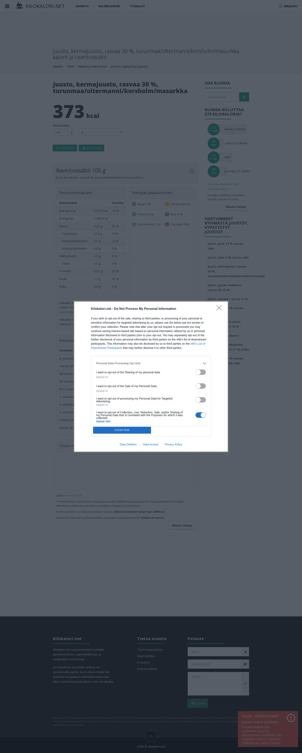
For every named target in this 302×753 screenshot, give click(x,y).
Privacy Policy (173, 444)
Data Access (151, 444)
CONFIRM (122, 430)
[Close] (220, 309)
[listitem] (151, 363)
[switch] (200, 372)
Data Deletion (128, 444)
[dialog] (151, 376)
